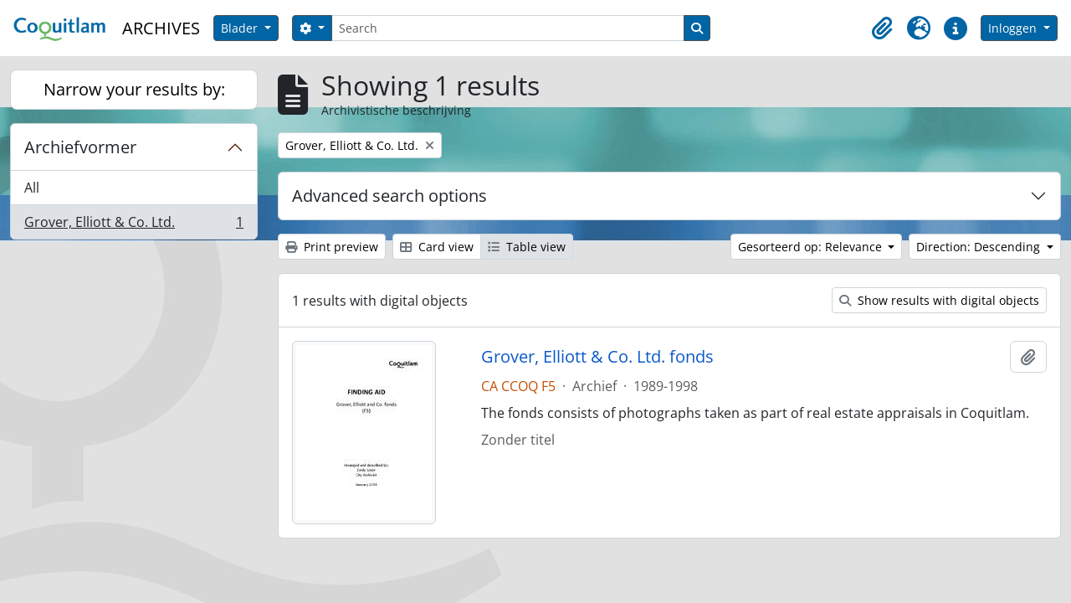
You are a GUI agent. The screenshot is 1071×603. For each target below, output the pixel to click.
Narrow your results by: (134, 89)
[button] (881, 28)
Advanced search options (389, 195)
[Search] (507, 28)
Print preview (331, 247)
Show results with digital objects (939, 300)
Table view (527, 247)
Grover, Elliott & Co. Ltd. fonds (597, 357)
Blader (241, 28)
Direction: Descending (979, 247)
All (31, 187)
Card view (437, 247)
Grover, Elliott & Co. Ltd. (133, 225)
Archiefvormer (80, 147)
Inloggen (1014, 28)
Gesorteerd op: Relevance (811, 247)
